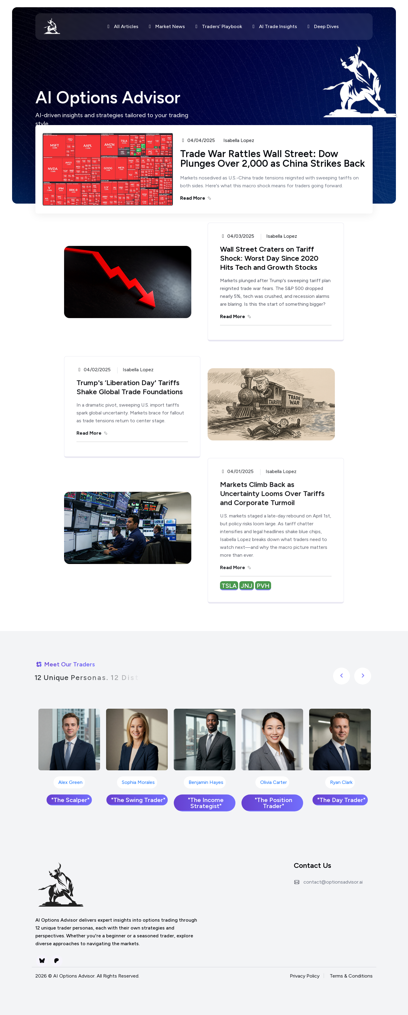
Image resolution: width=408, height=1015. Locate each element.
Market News (166, 26)
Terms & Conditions (351, 976)
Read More (196, 198)
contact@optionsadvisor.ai (333, 882)
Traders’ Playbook (217, 26)
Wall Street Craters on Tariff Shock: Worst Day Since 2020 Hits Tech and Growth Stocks (269, 258)
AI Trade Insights (274, 26)
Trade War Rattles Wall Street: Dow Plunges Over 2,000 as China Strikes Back (272, 158)
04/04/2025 (197, 140)
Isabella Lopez (238, 140)
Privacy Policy (304, 976)
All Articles (121, 26)
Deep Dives (322, 26)
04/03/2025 (237, 236)
